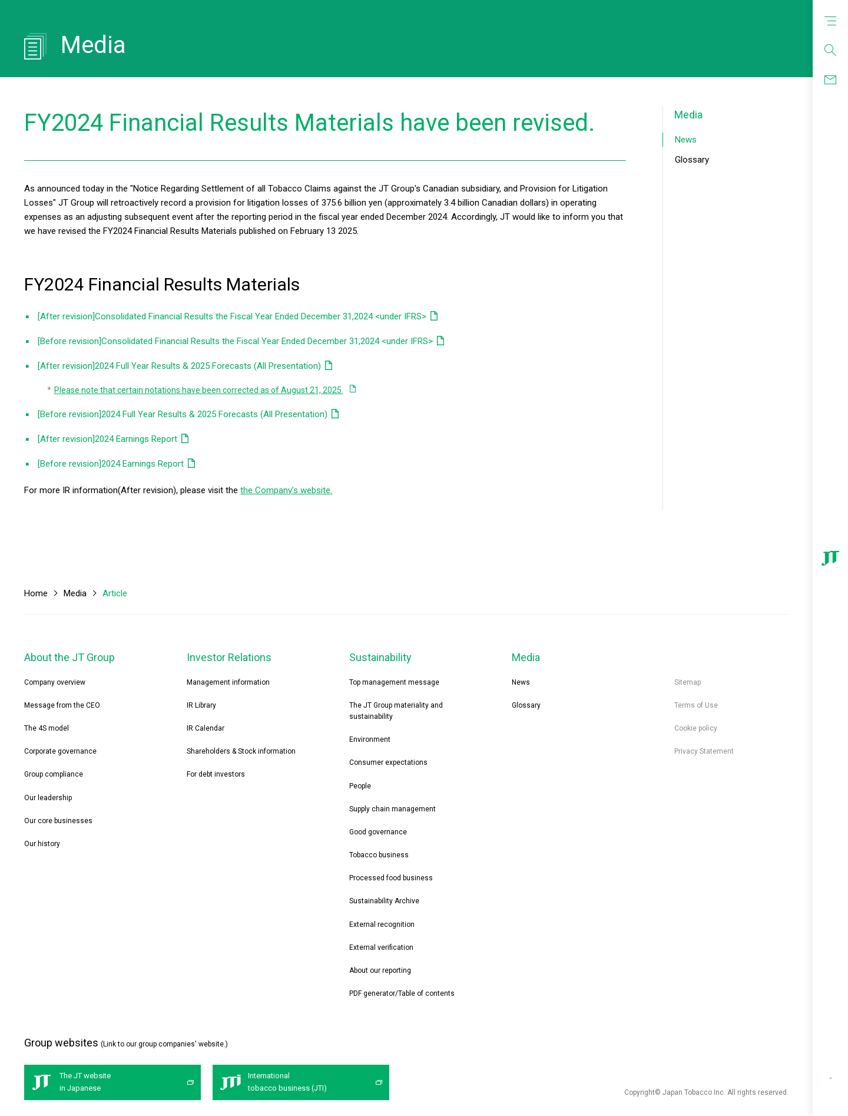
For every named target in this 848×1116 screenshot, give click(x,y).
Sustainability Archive (384, 901)
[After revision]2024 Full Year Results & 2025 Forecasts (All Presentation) (179, 366)
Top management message (394, 682)
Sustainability (380, 657)
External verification (381, 947)
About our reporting (380, 970)
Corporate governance (60, 751)
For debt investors (216, 774)
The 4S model (46, 728)
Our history (42, 844)
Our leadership (48, 798)
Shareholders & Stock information (241, 751)
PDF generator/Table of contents (402, 993)
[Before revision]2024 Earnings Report (111, 463)
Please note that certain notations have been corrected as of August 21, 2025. (198, 390)
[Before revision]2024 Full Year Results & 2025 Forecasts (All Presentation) (182, 414)
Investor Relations (229, 657)
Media (688, 114)
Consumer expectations (388, 762)
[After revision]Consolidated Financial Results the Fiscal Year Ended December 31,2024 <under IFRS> (232, 316)
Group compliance (53, 774)
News (686, 139)
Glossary (692, 159)
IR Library (201, 705)
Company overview (54, 682)
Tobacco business (379, 855)
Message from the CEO (62, 705)
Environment (369, 739)
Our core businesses (58, 821)
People (360, 786)
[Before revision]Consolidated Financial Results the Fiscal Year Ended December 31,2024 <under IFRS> (235, 341)
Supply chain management (392, 809)
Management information (228, 682)
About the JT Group (69, 657)
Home (36, 593)
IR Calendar (205, 728)
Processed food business (391, 878)
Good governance (378, 832)
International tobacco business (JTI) (287, 1081)
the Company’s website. (286, 490)
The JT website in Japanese (85, 1081)
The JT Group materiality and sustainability (396, 711)
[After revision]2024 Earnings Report (107, 439)
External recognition (382, 924)
